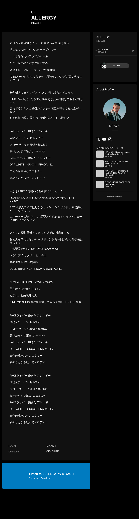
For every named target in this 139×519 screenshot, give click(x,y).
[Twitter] (98, 140)
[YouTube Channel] (104, 140)
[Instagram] (110, 140)
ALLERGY (103, 37)
